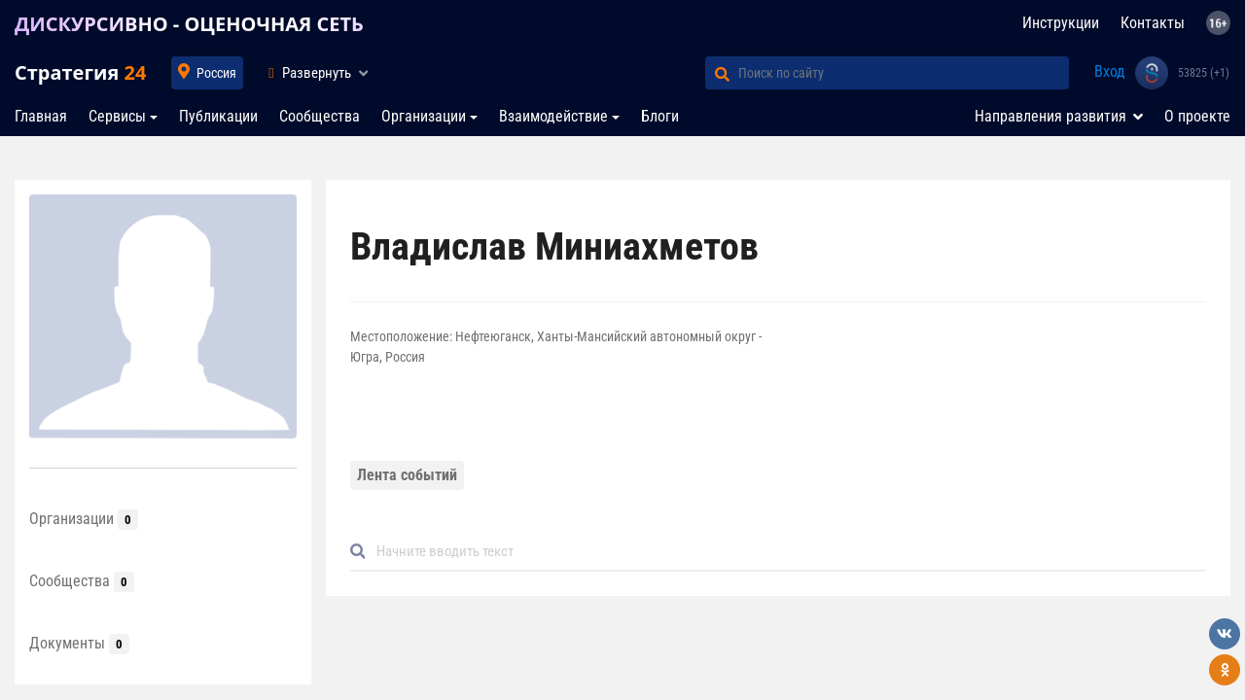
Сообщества (319, 116)
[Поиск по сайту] (903, 72)
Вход (1109, 71)
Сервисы (117, 116)
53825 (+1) (1203, 73)
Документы (79, 643)
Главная (41, 116)
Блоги (660, 116)
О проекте (1197, 116)
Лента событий (407, 475)
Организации (423, 116)
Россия (216, 73)
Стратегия (80, 72)
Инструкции (1060, 23)
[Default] (786, 552)
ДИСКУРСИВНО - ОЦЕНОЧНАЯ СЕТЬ (189, 24)
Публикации (218, 116)
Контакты (1152, 23)
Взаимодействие (553, 116)
